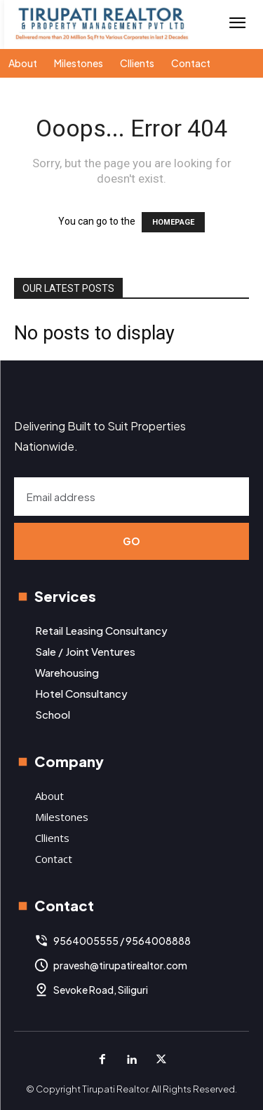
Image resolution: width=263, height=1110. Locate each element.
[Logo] (101, 24)
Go (132, 541)
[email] (131, 496)
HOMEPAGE (173, 222)
